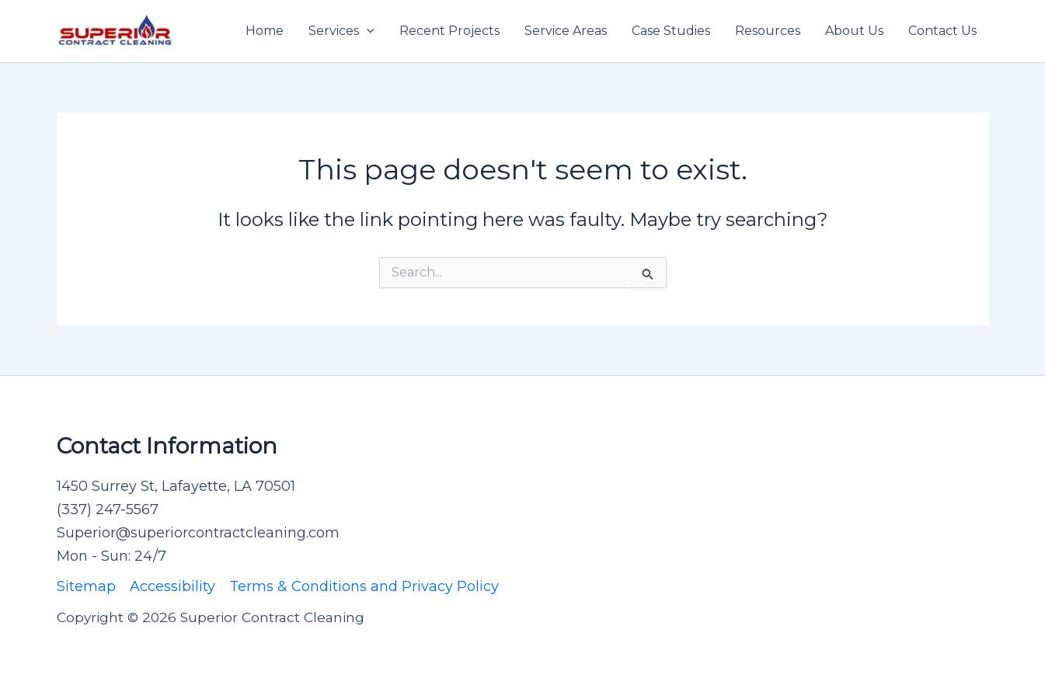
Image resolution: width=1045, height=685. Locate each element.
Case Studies (671, 30)
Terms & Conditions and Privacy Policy (364, 586)
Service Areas (565, 30)
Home (265, 30)
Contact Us (942, 30)
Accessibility (172, 586)
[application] (366, 31)
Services (341, 31)
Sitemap (86, 586)
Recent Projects (449, 30)
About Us (854, 30)
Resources (767, 30)
